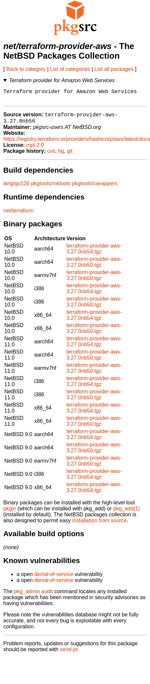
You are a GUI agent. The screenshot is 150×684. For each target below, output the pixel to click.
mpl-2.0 (35, 149)
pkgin (9, 513)
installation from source (99, 525)
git (70, 155)
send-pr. (69, 654)
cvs (51, 155)
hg (61, 155)
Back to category (26, 69)
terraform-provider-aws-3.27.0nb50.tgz (94, 266)
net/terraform (18, 215)
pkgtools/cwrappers (95, 188)
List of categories (70, 69)
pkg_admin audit (33, 596)
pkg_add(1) (126, 513)
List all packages (113, 69)
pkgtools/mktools (51, 188)
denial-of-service (53, 579)
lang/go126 (16, 188)
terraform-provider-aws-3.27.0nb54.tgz (94, 253)
